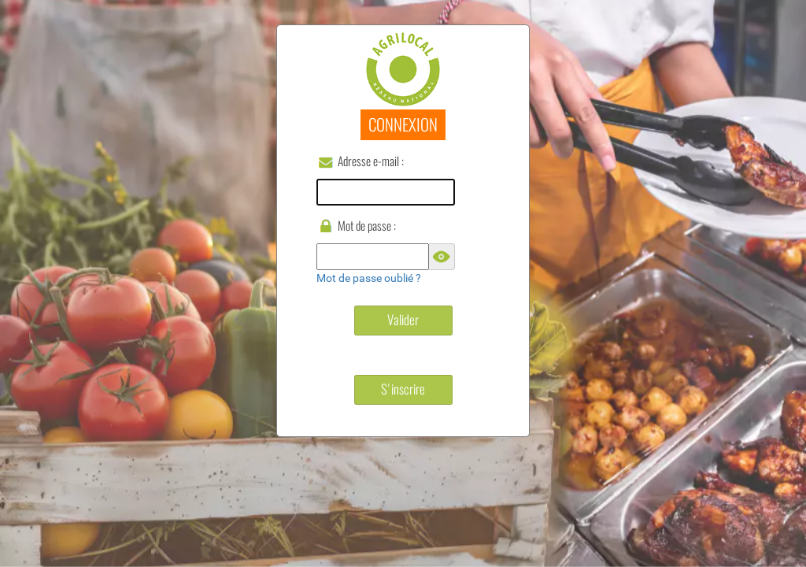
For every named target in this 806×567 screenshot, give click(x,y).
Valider (403, 319)
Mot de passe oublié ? (368, 278)
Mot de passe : (367, 225)
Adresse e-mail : (371, 161)
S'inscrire (403, 389)
